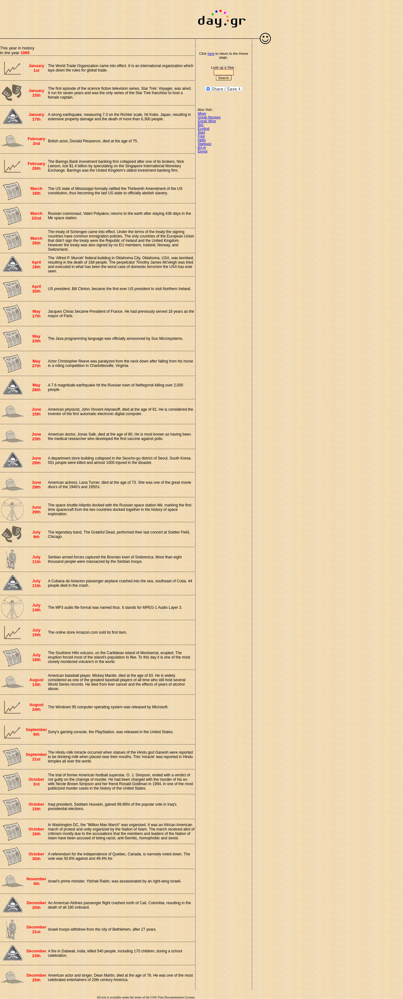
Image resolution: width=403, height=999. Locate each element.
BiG (200, 125)
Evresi (202, 151)
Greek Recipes (209, 117)
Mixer (202, 113)
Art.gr (202, 147)
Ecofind (203, 128)
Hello (202, 140)
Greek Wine (207, 121)
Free (201, 136)
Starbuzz (204, 144)
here (210, 53)
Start (201, 132)
